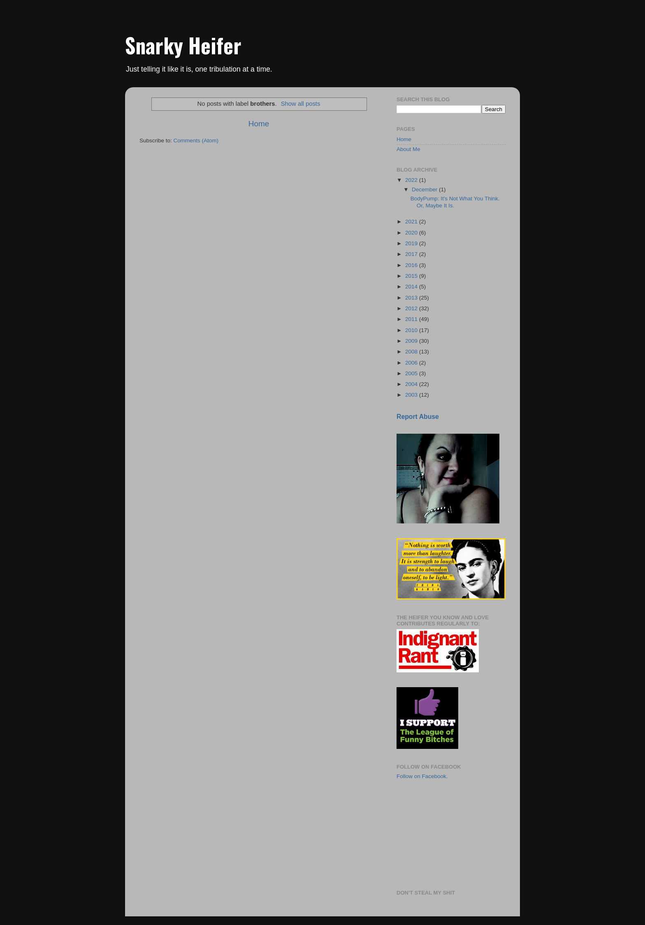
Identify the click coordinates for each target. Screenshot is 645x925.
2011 (412, 319)
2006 (412, 363)
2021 (412, 221)
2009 (412, 341)
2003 (412, 395)
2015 (412, 276)
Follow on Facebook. (422, 776)
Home (258, 123)
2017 (412, 254)
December (425, 189)
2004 (412, 384)
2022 (412, 180)
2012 (412, 308)
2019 (412, 243)
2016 (412, 265)
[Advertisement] (438, 834)
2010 (412, 330)
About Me (408, 149)
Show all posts (300, 103)
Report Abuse (418, 416)
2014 (412, 287)
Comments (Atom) (196, 140)
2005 (412, 373)
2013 (412, 298)
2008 (412, 352)
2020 (412, 233)
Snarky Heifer (183, 45)
